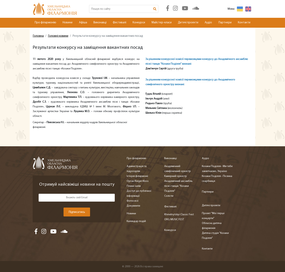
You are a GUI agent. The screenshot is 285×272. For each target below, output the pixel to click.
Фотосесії (133, 200)
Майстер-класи (162, 22)
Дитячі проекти (188, 22)
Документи (133, 205)
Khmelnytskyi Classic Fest (179, 214)
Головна (38, 36)
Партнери (225, 22)
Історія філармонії (137, 176)
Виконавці (99, 22)
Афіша (83, 22)
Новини (67, 22)
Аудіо (208, 22)
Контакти (244, 22)
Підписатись (76, 212)
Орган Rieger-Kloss (138, 181)
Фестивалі (119, 22)
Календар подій (136, 221)
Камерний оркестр (175, 176)
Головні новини (58, 36)
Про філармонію (45, 22)
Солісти (168, 196)
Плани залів (134, 186)
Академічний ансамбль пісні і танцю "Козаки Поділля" (178, 186)
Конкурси (139, 22)
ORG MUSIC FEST (174, 219)
